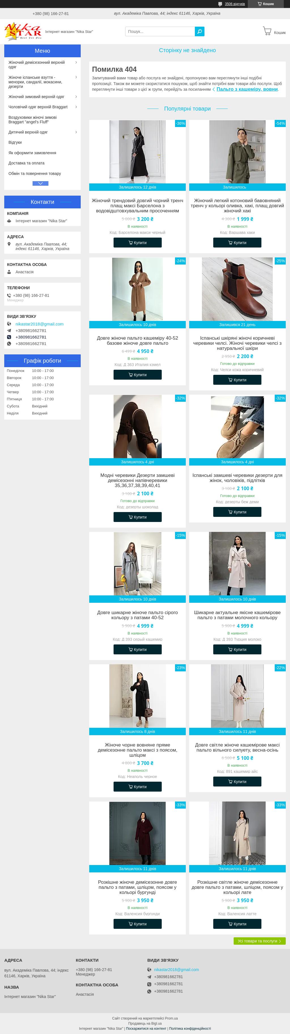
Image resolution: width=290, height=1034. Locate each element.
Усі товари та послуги (257, 941)
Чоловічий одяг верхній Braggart (37, 107)
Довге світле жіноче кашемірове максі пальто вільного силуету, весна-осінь (237, 748)
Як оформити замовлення (32, 153)
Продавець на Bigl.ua (145, 1023)
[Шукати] (199, 31)
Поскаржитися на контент (146, 1029)
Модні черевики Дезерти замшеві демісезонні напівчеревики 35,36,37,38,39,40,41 (138, 480)
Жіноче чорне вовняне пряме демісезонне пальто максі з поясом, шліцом (137, 750)
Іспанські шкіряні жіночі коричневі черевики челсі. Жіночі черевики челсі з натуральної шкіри (237, 343)
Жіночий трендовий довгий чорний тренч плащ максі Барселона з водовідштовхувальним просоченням (137, 205)
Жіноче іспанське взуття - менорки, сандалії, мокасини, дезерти (35, 82)
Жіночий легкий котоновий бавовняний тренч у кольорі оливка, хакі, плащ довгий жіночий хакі (237, 205)
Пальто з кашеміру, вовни (247, 89)
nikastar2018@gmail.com (39, 324)
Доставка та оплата (26, 163)
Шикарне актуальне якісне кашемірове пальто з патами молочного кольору (237, 615)
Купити (140, 242)
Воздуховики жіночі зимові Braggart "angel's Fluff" (32, 119)
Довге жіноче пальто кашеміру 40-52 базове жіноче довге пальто (137, 341)
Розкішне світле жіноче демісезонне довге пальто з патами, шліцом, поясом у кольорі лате (237, 887)
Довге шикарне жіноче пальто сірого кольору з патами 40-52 (137, 615)
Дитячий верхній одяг (28, 132)
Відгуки (15, 142)
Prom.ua (171, 1018)
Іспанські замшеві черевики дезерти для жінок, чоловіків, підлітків (237, 478)
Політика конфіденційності (190, 1029)
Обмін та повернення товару (34, 173)
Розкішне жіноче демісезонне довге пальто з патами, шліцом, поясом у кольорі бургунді (137, 887)
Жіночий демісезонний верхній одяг (36, 64)
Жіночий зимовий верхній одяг (36, 96)
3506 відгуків (235, 4)
